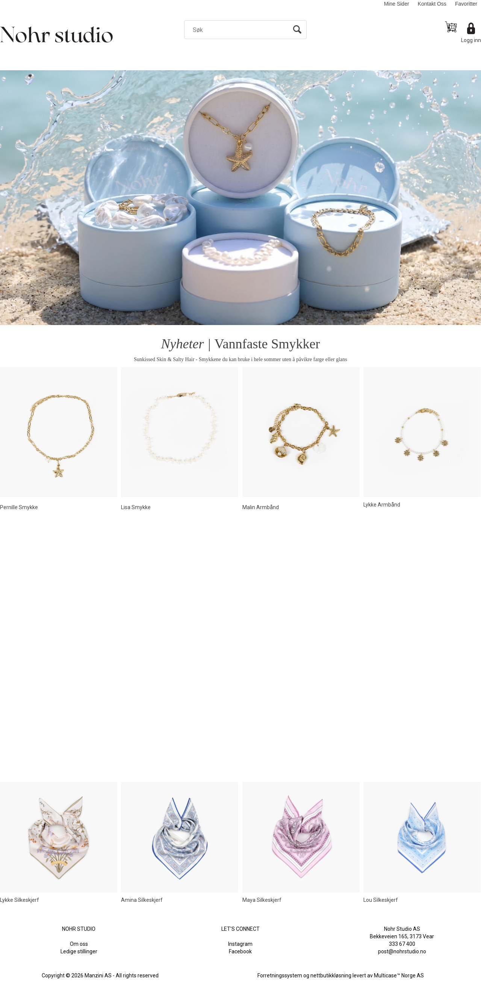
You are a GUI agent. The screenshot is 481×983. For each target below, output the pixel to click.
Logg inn (471, 40)
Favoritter (466, 4)
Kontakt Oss (432, 4)
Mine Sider (396, 4)
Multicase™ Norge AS (399, 975)
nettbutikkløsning (330, 975)
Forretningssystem (279, 975)
